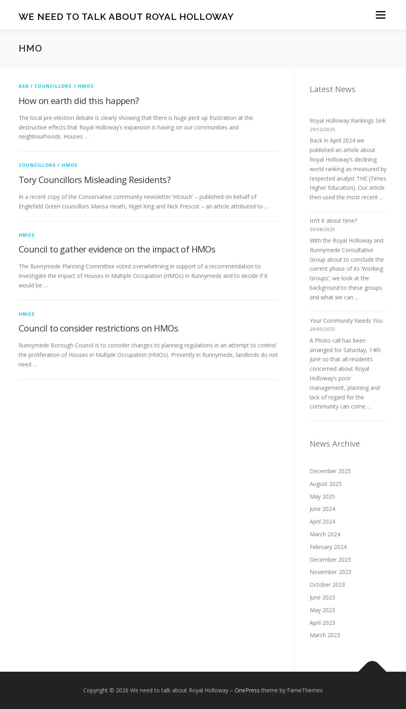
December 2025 (330, 471)
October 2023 (327, 584)
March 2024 (325, 534)
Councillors (53, 86)
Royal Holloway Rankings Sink (348, 120)
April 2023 (322, 622)
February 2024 (328, 547)
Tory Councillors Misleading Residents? (94, 179)
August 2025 (326, 483)
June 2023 (322, 597)
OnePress (247, 690)
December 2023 (330, 559)
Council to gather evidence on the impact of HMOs (117, 249)
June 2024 (322, 508)
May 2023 (322, 610)
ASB (24, 86)
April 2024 (322, 521)
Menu (380, 15)
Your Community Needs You (346, 320)
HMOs (86, 86)
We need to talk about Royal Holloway (126, 16)
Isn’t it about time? (333, 220)
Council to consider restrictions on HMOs (98, 328)
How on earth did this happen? (79, 100)
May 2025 (322, 496)
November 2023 (330, 572)
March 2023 (325, 635)
